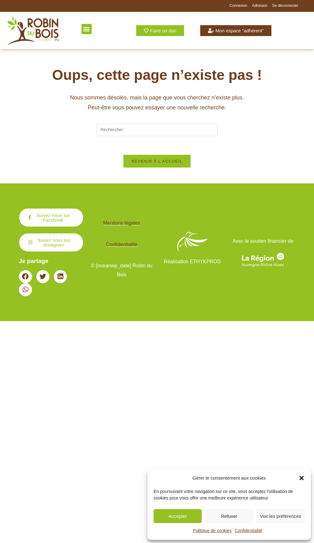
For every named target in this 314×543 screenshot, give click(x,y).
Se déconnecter (285, 5)
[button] (301, 478)
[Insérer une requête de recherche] (157, 130)
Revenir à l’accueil (157, 161)
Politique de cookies (212, 530)
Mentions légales (121, 223)
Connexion (238, 5)
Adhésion (259, 5)
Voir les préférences (280, 516)
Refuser (229, 516)
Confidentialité (248, 530)
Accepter (178, 516)
